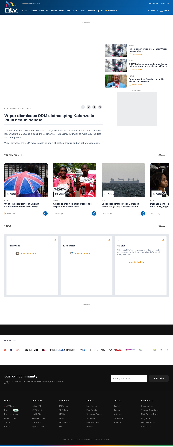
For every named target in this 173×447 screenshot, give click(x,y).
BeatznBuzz (64, 424)
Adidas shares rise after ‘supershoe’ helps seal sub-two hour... (72, 205)
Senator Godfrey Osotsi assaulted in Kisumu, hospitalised (146, 80)
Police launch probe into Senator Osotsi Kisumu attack (148, 50)
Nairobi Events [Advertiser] (92, 424)
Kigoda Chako (38, 428)
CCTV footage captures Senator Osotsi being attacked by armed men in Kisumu (148, 65)
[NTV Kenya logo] (11, 7)
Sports (7, 424)
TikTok (117, 407)
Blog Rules (146, 420)
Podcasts (11, 411)
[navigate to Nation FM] (111, 10)
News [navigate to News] (61, 11)
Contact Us (146, 428)
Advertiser (91, 420)
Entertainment (10, 420)
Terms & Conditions (150, 411)
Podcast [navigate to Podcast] (91, 11)
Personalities (147, 407)
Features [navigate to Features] (33, 11)
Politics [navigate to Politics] (54, 11)
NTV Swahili (37, 411)
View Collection (28, 255)
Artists (61, 420)
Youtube (117, 424)
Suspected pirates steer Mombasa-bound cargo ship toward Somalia (121, 205)
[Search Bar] (153, 10)
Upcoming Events (94, 415)
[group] (6, 351)
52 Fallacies (69, 247)
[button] (163, 10)
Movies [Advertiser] (89, 428)
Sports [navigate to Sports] (100, 11)
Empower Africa (148, 424)
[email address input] (129, 379)
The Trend (36, 424)
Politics (7, 428)
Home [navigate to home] (24, 11)
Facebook (118, 420)
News (28, 108)
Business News (11, 415)
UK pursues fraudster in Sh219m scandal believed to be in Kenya (21, 205)
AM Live (121, 247)
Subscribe (159, 379)
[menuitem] (24, 10)
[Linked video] (116, 50)
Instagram (118, 415)
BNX (61, 428)
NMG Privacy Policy (150, 415)
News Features (38, 420)
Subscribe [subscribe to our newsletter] (165, 3)
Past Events (91, 411)
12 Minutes (14, 247)
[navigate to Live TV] (43, 11)
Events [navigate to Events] (82, 11)
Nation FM (36, 407)
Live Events (91, 407)
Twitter (117, 411)
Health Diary (37, 415)
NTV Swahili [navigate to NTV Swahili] (71, 11)
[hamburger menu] (161, 10)
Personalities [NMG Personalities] (154, 3)
